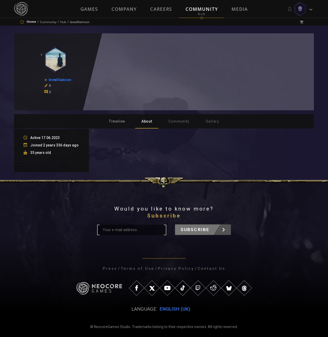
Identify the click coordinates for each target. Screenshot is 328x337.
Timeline (117, 121)
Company (123, 9)
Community (202, 9)
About (146, 121)
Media (240, 9)
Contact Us (211, 268)
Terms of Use (137, 268)
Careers (161, 9)
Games (88, 9)
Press (110, 268)
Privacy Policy (176, 268)
